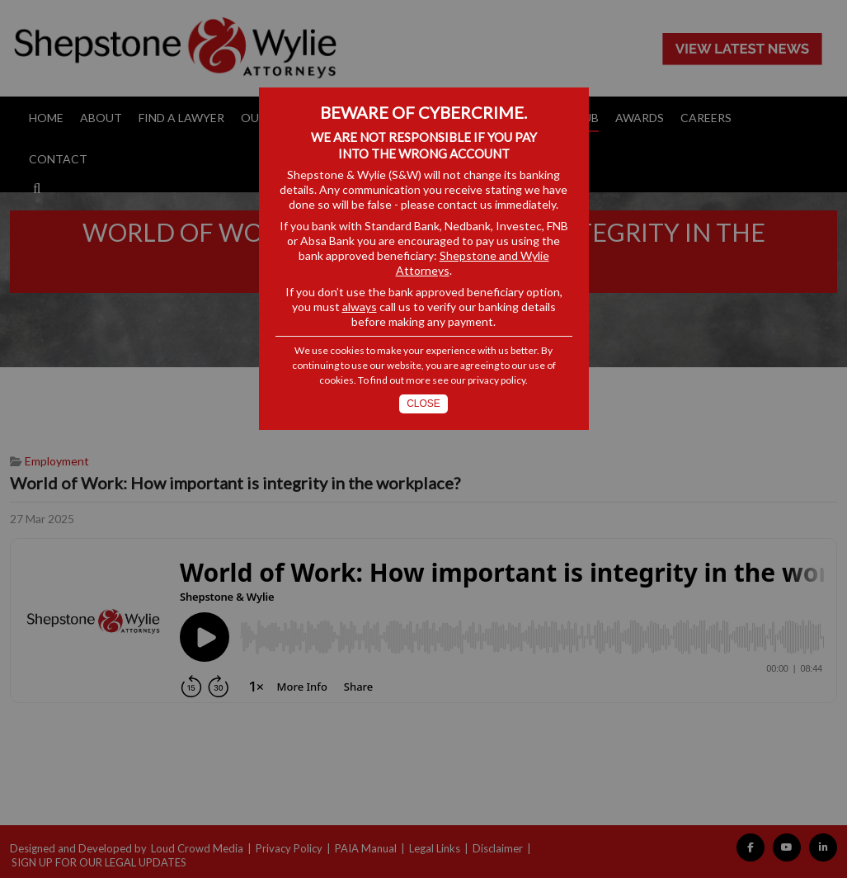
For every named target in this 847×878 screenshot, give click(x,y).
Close (423, 403)
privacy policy (496, 380)
